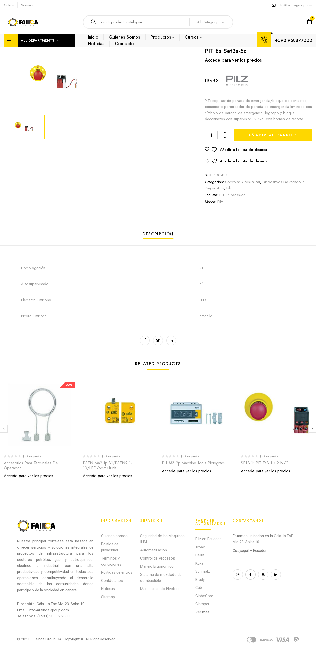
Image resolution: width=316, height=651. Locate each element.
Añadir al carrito (272, 135)
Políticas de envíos (116, 572)
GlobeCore (204, 596)
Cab (198, 587)
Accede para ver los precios (233, 60)
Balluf (200, 555)
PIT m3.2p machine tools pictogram (193, 463)
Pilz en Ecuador (208, 539)
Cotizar (9, 5)
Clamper (202, 604)
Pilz (229, 188)
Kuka (199, 563)
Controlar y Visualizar (242, 182)
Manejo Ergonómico (157, 566)
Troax (200, 547)
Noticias (108, 588)
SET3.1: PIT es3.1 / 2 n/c (264, 463)
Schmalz (202, 571)
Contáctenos (112, 580)
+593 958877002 (293, 40)
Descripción (158, 234)
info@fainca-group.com (295, 5)
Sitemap (27, 5)
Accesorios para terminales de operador (31, 465)
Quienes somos (114, 536)
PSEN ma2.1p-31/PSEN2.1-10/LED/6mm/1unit (107, 465)
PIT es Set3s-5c (232, 195)
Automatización (153, 550)
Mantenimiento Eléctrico (160, 588)
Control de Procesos (157, 558)
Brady (200, 579)
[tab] (158, 235)
